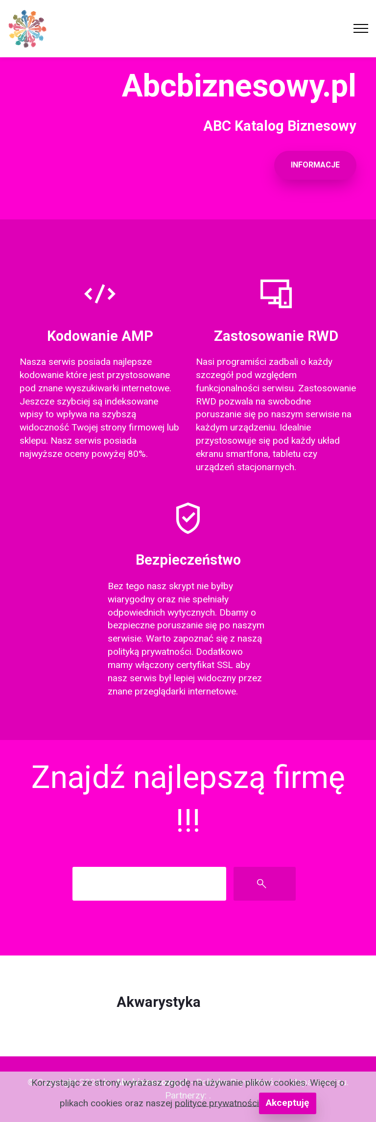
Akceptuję (287, 1102)
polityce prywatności (217, 1102)
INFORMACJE (315, 164)
